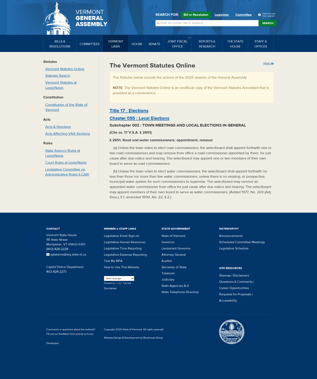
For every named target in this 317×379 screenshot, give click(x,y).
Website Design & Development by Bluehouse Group (133, 337)
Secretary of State (174, 267)
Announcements (231, 236)
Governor (168, 242)
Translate (123, 283)
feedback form (67, 334)
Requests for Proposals (235, 294)
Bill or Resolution (196, 15)
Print (268, 63)
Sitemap (225, 275)
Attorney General (174, 255)
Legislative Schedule (233, 248)
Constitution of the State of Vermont (66, 107)
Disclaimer (110, 288)
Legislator (222, 15)
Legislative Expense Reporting (125, 255)
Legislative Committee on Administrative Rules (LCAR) (67, 172)
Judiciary (168, 280)
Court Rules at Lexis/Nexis (66, 162)
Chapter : (139, 118)
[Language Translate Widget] (119, 278)
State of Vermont (174, 236)
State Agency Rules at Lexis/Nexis (62, 153)
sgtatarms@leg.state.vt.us (66, 254)
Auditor (167, 261)
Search (267, 23)
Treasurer (168, 273)
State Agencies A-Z (175, 286)
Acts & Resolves (58, 127)
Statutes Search (57, 75)
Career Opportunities (234, 288)
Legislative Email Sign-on (121, 236)
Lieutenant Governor (176, 248)
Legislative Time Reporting (123, 248)
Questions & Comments (236, 282)
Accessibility (228, 301)
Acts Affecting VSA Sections (67, 133)
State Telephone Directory (180, 292)
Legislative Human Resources (125, 242)
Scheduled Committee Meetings (242, 242)
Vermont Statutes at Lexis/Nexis (61, 85)
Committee (244, 15)
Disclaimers (241, 275)
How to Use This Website (121, 267)
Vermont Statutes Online (64, 69)
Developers (52, 343)
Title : (129, 111)
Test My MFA (113, 261)
